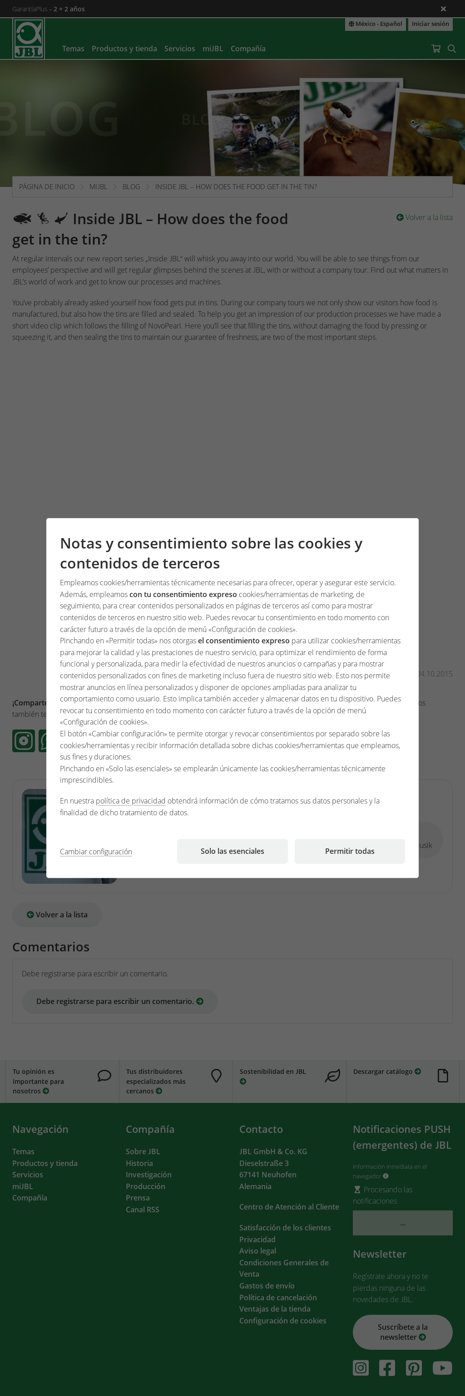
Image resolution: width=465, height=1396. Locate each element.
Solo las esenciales (232, 851)
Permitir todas (350, 851)
